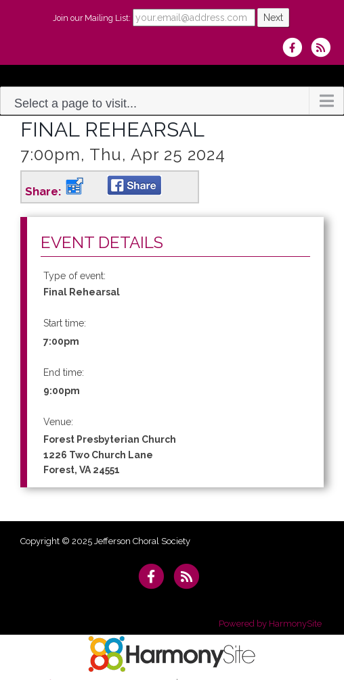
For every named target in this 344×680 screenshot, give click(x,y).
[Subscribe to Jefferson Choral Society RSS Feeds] (324, 47)
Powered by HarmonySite (270, 623)
